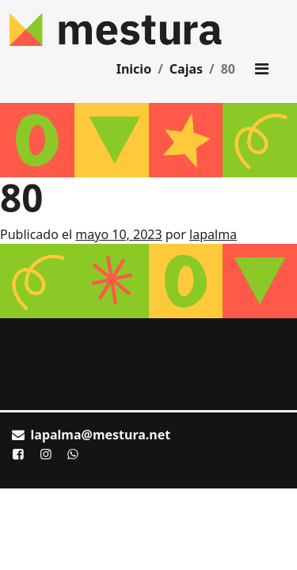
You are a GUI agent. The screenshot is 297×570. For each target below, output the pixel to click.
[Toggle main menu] (261, 68)
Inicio (133, 69)
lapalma (213, 234)
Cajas (186, 69)
